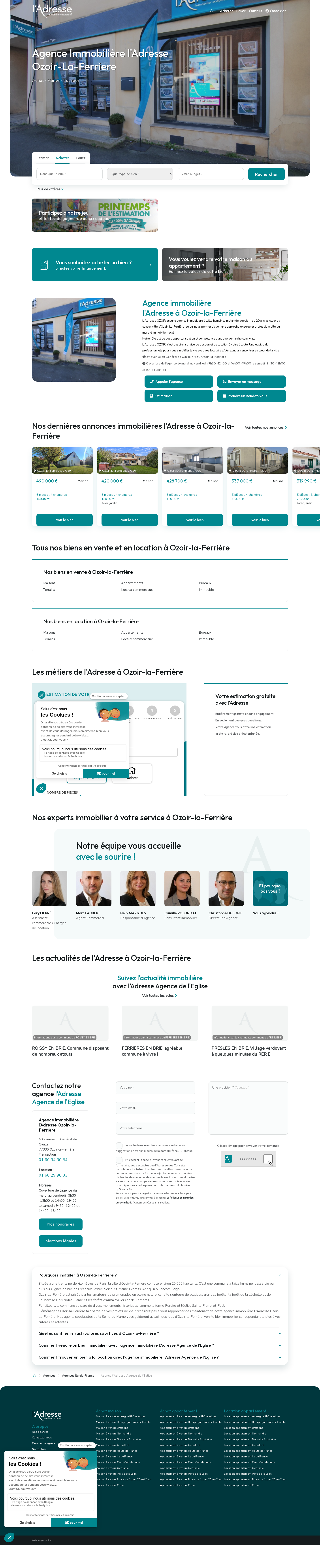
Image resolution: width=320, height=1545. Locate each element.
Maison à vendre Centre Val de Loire (118, 1462)
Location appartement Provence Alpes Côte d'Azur (255, 1479)
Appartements (132, 583)
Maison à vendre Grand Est (112, 1445)
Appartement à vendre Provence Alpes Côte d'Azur (191, 1479)
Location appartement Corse (241, 1485)
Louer (240, 11)
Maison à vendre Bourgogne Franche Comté (123, 1422)
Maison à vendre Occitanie (112, 1468)
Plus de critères (50, 189)
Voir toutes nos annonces (266, 427)
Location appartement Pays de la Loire (247, 1474)
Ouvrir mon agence (43, 1443)
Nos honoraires (60, 1224)
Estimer (42, 158)
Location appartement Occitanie (244, 1468)
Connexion (275, 11)
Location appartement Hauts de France (248, 1451)
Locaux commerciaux (137, 590)
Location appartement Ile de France (245, 1456)
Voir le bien (64, 520)
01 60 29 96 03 (53, 1175)
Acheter (226, 11)
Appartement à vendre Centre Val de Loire (185, 1462)
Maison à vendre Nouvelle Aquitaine (118, 1439)
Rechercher (266, 174)
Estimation (161, 396)
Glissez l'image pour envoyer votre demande (248, 1146)
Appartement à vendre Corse (177, 1485)
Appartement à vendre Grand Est (180, 1445)
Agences (49, 1376)
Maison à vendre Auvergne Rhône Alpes (120, 1416)
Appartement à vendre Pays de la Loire (183, 1474)
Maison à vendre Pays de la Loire (116, 1474)
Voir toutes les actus (160, 995)
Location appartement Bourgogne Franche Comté (254, 1422)
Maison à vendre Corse (110, 1485)
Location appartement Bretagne (243, 1428)
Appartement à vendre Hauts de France (184, 1451)
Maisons (49, 583)
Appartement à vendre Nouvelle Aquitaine (186, 1439)
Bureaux (205, 583)
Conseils (255, 11)
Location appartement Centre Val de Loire (249, 1462)
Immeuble (206, 590)
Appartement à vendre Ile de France (181, 1456)
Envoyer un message (242, 381)
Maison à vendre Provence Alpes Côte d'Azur (123, 1479)
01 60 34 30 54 (53, 1159)
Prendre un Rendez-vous (245, 396)
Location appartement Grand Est (244, 1445)
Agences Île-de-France (78, 1376)
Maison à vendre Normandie (113, 1433)
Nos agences (40, 1432)
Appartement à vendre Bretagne (179, 1428)
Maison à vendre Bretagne (112, 1428)
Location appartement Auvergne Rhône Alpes (252, 1416)
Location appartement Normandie (245, 1433)
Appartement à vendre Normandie (181, 1433)
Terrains (49, 590)
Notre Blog (39, 1449)
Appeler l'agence (166, 381)
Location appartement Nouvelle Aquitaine (250, 1439)
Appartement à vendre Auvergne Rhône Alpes (188, 1416)
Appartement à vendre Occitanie (180, 1468)
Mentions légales (60, 1241)
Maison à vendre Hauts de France (116, 1451)
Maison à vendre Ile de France (114, 1456)
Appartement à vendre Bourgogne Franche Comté (190, 1422)
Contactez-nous (42, 1437)
